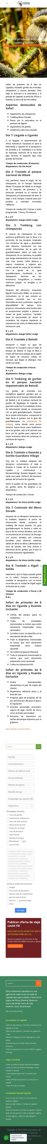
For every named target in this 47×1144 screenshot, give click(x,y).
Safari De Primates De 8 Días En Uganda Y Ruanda (23, 1110)
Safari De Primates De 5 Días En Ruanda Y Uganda (23, 1113)
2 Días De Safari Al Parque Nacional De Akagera (22, 1064)
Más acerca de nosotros (14, 1011)
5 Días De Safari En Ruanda (15, 1086)
